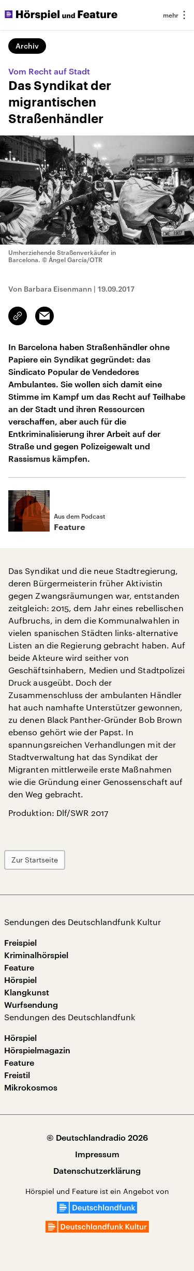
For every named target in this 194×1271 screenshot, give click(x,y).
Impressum (97, 1154)
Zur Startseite (34, 859)
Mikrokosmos (30, 1087)
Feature (19, 967)
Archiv (27, 45)
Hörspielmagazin (37, 1050)
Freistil (17, 1075)
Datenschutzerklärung (97, 1170)
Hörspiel (20, 980)
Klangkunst (26, 992)
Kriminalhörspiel (36, 955)
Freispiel (20, 942)
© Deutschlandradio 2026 (97, 1137)
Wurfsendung (31, 1004)
